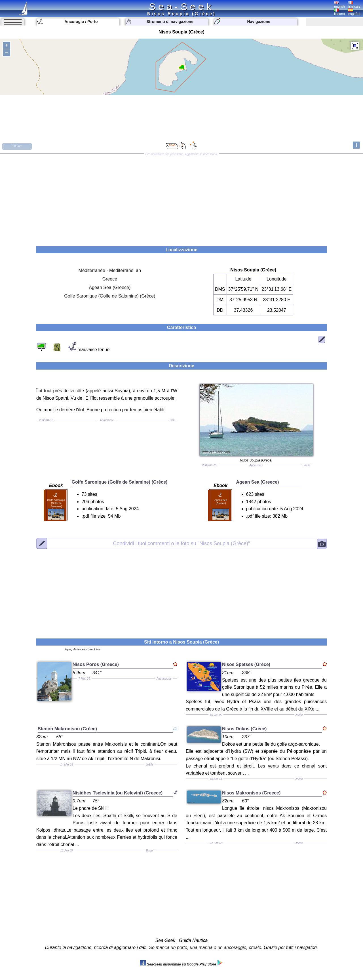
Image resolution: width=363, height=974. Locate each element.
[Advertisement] (181, 198)
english (339, 5)
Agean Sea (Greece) (110, 287)
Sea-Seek (181, 6)
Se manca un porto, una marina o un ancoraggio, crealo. (205, 947)
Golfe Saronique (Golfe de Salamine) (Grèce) (109, 296)
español (354, 12)
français (354, 5)
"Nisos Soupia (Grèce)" (181, 543)
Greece (109, 279)
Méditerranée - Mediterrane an (110, 270)
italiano (339, 12)
